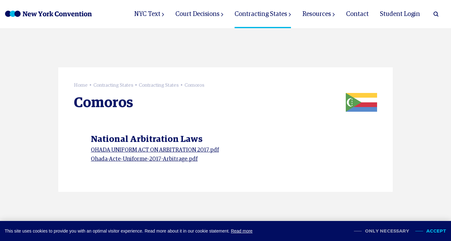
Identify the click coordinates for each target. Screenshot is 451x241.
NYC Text (147, 14)
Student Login (400, 14)
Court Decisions (197, 14)
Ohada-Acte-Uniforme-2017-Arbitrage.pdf (144, 161)
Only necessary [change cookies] (387, 231)
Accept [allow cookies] (436, 231)
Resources (316, 14)
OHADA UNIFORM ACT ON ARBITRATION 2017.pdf (155, 152)
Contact (357, 14)
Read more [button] (241, 230)
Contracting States (261, 14)
